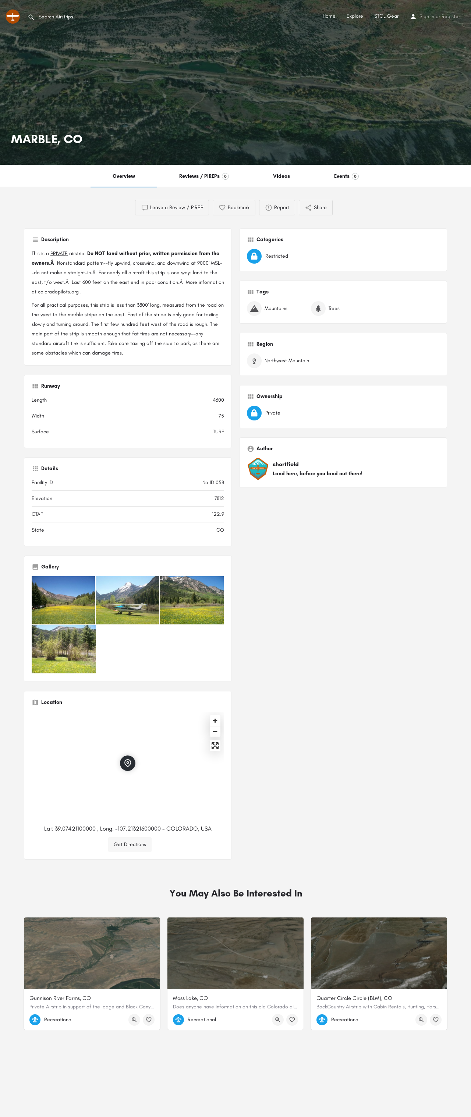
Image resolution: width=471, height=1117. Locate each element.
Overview (124, 176)
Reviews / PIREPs (204, 176)
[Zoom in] (215, 720)
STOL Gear (386, 16)
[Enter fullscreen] (215, 745)
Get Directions (130, 844)
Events (346, 176)
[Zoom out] (215, 731)
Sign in (426, 16)
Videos (281, 176)
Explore (355, 16)
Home (329, 16)
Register (451, 16)
